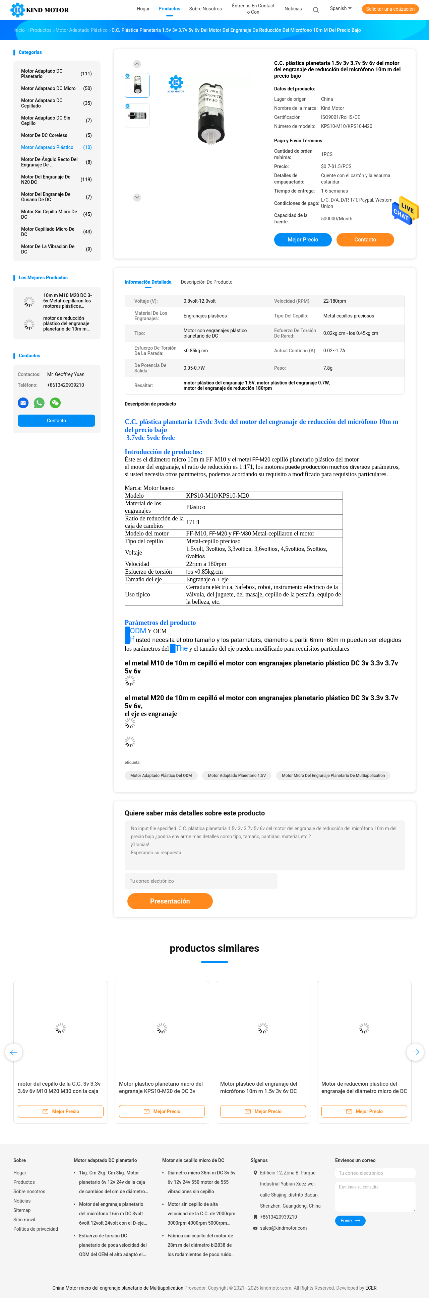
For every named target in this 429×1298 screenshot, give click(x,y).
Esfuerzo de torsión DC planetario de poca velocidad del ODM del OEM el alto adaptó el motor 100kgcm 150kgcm (113, 1246)
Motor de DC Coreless (56, 135)
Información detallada (148, 282)
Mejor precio (303, 239)
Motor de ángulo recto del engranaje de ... (56, 162)
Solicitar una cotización (390, 9)
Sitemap (21, 1210)
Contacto (56, 420)
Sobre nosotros (29, 1191)
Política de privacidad (35, 1229)
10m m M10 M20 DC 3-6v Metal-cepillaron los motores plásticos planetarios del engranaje (67, 301)
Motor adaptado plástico (56, 147)
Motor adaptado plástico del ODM (161, 775)
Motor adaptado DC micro (56, 88)
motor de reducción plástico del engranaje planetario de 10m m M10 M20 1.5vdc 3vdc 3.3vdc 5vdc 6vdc (66, 323)
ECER (371, 1288)
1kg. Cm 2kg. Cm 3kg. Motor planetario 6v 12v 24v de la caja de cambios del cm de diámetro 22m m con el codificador (112, 1183)
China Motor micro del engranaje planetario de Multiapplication (117, 1288)
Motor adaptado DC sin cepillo (56, 120)
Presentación (170, 901)
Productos (24, 1182)
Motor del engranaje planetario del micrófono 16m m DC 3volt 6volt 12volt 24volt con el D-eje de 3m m (111, 1215)
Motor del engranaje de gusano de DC (56, 197)
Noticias (22, 1201)
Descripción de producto (207, 282)
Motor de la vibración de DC (56, 249)
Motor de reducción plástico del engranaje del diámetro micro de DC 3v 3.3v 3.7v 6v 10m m (364, 1091)
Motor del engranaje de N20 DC (56, 179)
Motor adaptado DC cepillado (56, 103)
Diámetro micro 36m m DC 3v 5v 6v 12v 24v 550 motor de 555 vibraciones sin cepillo (201, 1182)
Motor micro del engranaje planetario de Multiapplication (333, 775)
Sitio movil (24, 1219)
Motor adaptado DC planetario (56, 73)
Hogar (19, 1172)
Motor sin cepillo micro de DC (56, 214)
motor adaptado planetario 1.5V (237, 775)
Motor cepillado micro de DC (56, 231)
